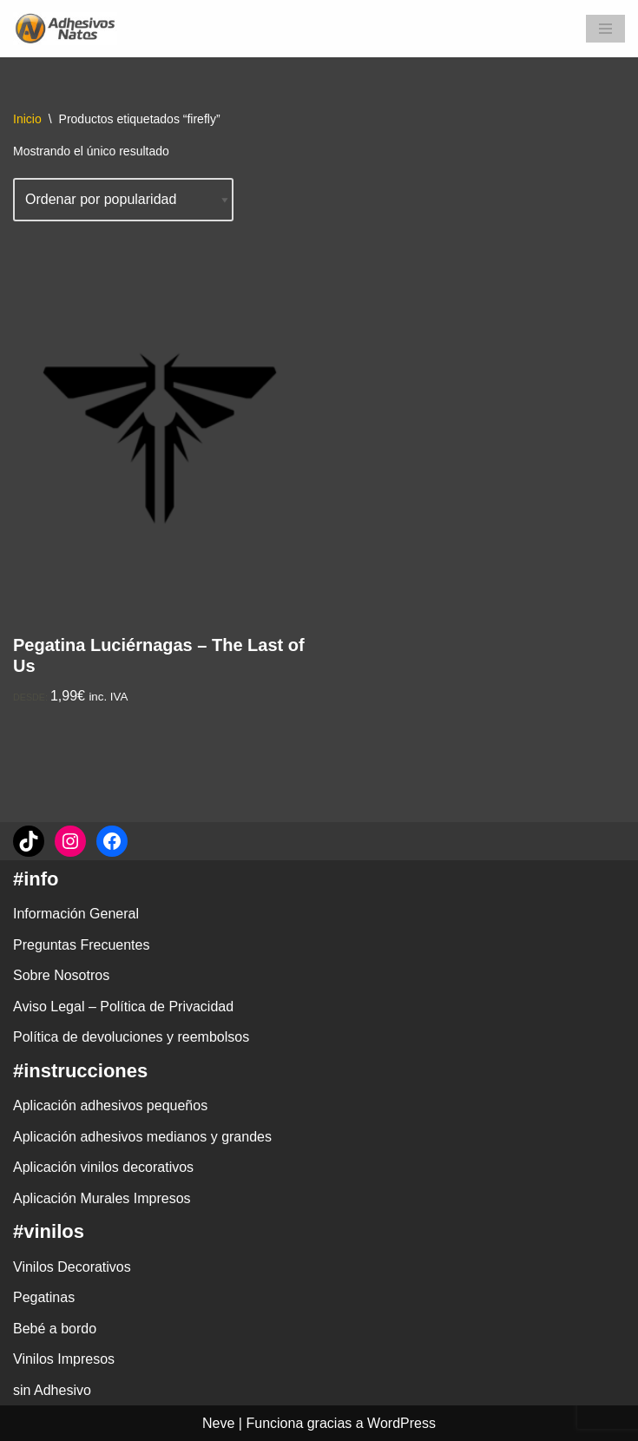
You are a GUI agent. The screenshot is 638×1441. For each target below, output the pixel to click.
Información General (76, 913)
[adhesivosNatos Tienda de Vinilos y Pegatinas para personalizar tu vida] (69, 28)
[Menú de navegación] (605, 29)
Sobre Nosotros (61, 975)
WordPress (401, 1423)
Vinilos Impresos (64, 1359)
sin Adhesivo (52, 1390)
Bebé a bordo (54, 1328)
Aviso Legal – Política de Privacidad (123, 1006)
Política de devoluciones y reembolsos (131, 1037)
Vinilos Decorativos (72, 1267)
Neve (218, 1423)
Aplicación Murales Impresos (102, 1198)
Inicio (27, 119)
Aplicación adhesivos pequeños (110, 1105)
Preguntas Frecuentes (81, 945)
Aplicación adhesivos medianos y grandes (142, 1136)
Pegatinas (44, 1297)
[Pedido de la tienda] (123, 199)
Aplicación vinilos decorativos (103, 1167)
